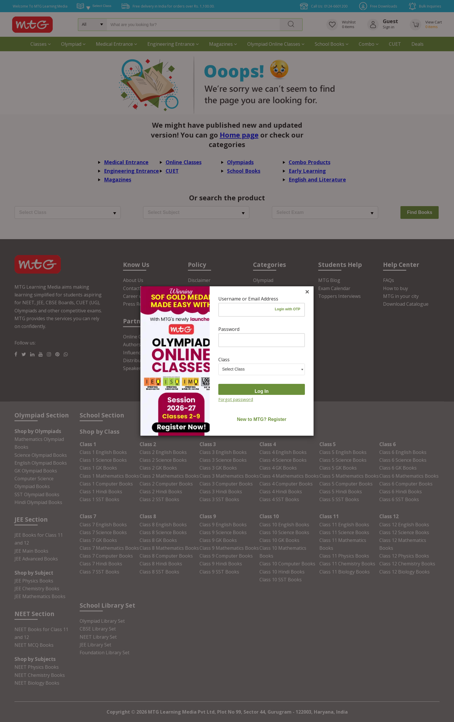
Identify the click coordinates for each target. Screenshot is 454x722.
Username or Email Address (248, 299)
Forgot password (235, 399)
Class (224, 359)
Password (228, 329)
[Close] (307, 292)
